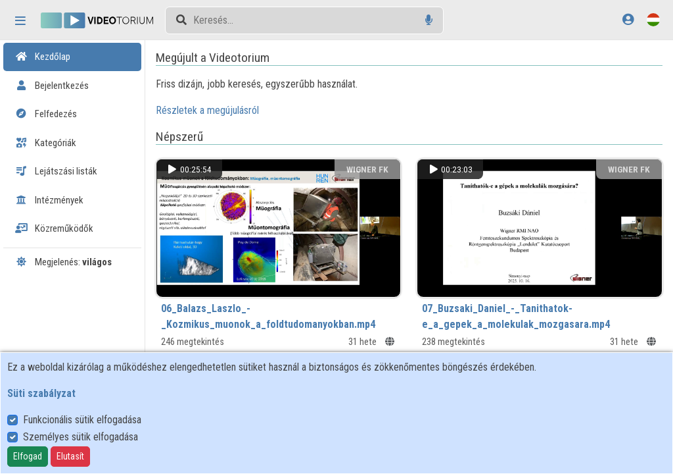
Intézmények (49, 200)
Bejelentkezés (52, 86)
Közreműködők (54, 228)
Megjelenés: (63, 262)
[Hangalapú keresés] (428, 20)
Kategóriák (45, 143)
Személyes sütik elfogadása (80, 437)
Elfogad (27, 456)
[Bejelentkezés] (628, 19)
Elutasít (70, 456)
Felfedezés (46, 114)
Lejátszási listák (56, 171)
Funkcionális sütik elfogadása (82, 419)
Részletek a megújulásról (207, 110)
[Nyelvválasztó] (653, 19)
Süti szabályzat (41, 393)
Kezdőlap (42, 57)
